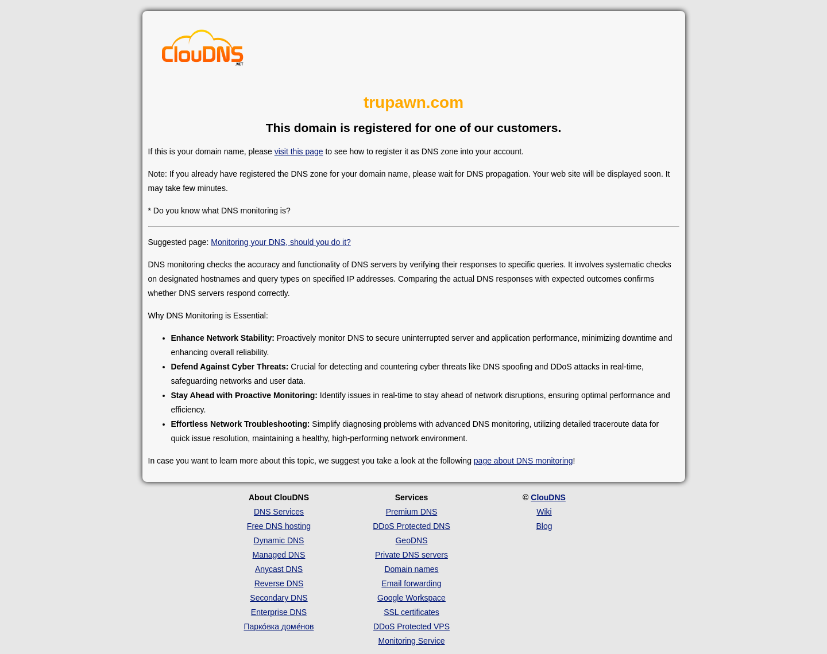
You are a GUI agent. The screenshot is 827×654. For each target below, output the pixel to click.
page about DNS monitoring (523, 460)
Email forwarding (411, 583)
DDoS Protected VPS (411, 626)
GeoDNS (411, 540)
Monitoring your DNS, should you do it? (281, 242)
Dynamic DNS (279, 540)
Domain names (411, 569)
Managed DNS (279, 554)
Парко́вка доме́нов (279, 626)
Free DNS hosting (279, 526)
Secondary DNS (278, 597)
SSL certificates (411, 612)
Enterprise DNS (279, 612)
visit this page (299, 151)
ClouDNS (548, 497)
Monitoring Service (411, 640)
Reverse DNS (279, 583)
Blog (544, 526)
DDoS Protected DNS (411, 526)
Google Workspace (411, 597)
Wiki (543, 511)
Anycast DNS (279, 569)
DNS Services (279, 511)
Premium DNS (411, 511)
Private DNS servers (411, 554)
